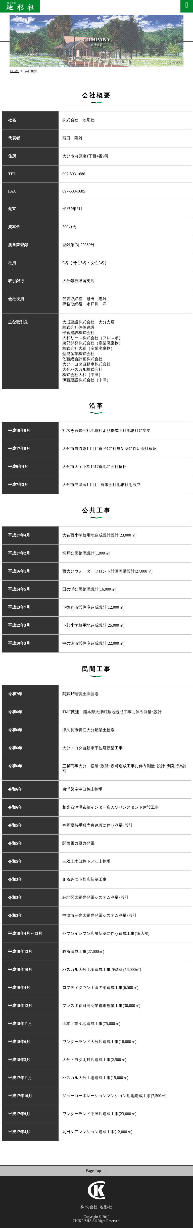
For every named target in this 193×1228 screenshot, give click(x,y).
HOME (14, 71)
